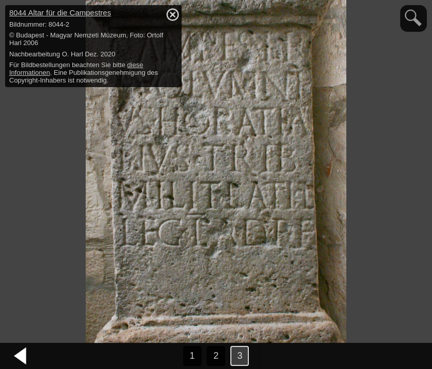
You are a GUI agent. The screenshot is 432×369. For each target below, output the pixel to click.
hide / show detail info (172, 14)
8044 (60, 12)
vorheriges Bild (20, 356)
